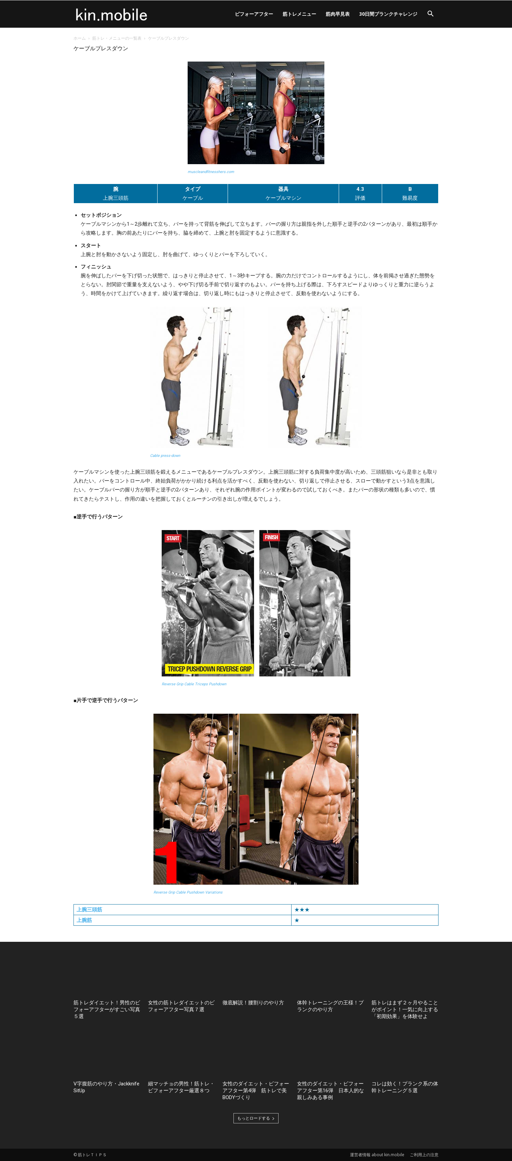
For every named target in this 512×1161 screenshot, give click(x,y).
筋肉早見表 (338, 14)
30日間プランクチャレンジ (388, 14)
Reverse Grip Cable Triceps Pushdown (194, 684)
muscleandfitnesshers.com (211, 172)
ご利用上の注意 (424, 1155)
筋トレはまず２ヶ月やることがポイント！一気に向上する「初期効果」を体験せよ (405, 1009)
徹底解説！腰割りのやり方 (253, 1003)
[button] (430, 14)
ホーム (79, 38)
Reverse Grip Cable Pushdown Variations (188, 892)
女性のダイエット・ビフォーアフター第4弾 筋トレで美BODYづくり (256, 1090)
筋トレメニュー (299, 14)
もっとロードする (256, 1118)
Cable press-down (165, 455)
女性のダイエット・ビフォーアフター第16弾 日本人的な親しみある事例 (330, 1090)
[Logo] (111, 14)
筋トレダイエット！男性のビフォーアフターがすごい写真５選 (106, 1009)
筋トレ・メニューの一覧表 (117, 38)
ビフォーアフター (254, 14)
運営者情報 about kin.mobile (377, 1155)
